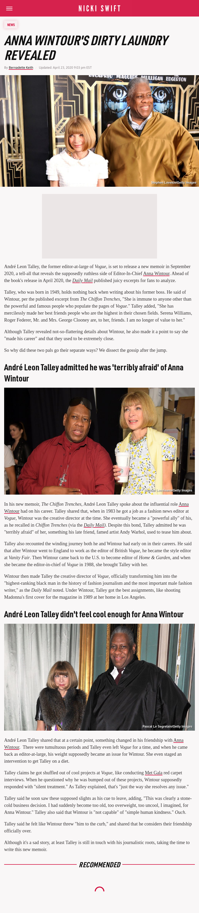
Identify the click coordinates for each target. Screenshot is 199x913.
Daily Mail (82, 280)
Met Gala (153, 772)
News (11, 24)
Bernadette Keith (21, 67)
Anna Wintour (156, 273)
